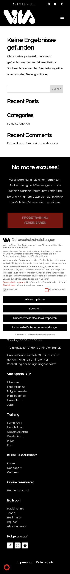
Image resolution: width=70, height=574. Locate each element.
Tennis (11, 513)
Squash (12, 521)
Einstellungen (9, 285)
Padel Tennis (15, 508)
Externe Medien (55, 288)
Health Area (15, 427)
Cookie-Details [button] (21, 334)
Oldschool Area (17, 431)
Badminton (14, 517)
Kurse (11, 463)
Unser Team (15, 400)
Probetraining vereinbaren (35, 220)
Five (10, 445)
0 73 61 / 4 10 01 (26, 4)
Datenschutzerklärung (14, 281)
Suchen (56, 89)
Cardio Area (15, 436)
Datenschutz (44, 562)
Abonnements (16, 526)
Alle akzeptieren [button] (35, 298)
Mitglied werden (17, 391)
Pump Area (14, 422)
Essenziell (10, 288)
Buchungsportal (18, 490)
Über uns (13, 382)
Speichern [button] (35, 308)
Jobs (10, 404)
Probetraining (16, 386)
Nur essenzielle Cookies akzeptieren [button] (35, 317)
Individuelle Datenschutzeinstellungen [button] (35, 326)
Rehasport (14, 467)
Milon (10, 440)
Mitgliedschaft (16, 395)
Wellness (13, 472)
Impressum (24, 562)
